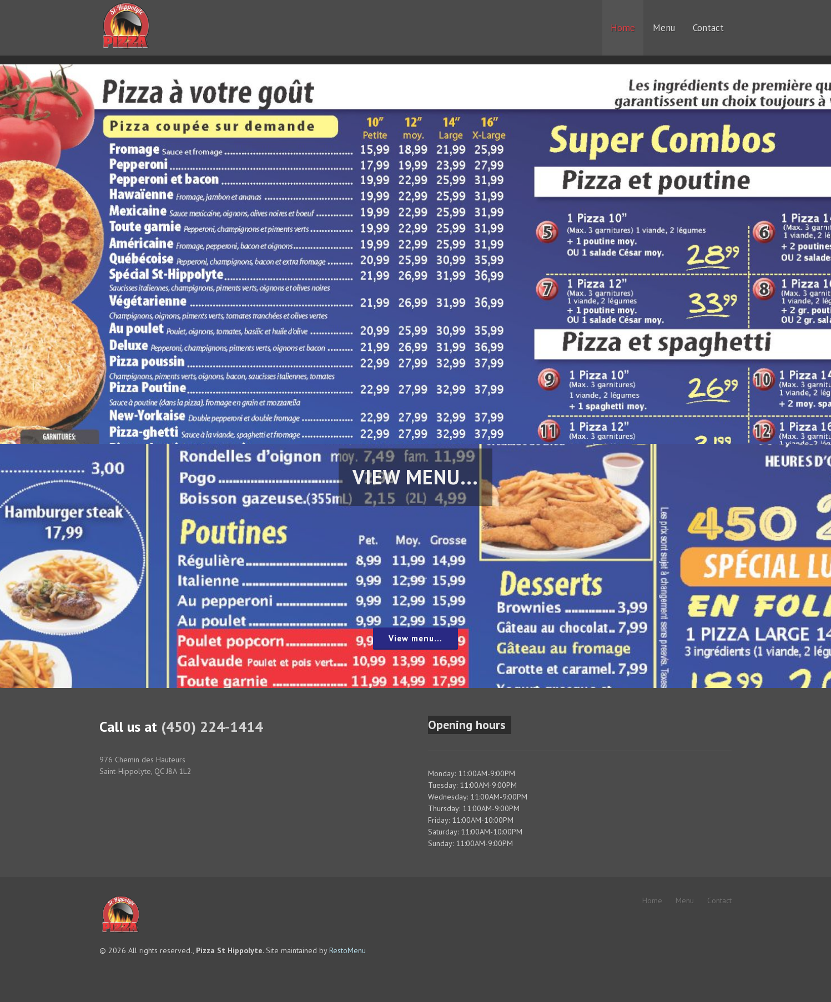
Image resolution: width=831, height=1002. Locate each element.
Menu (685, 900)
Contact (719, 900)
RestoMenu (347, 950)
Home (652, 900)
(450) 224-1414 (212, 726)
